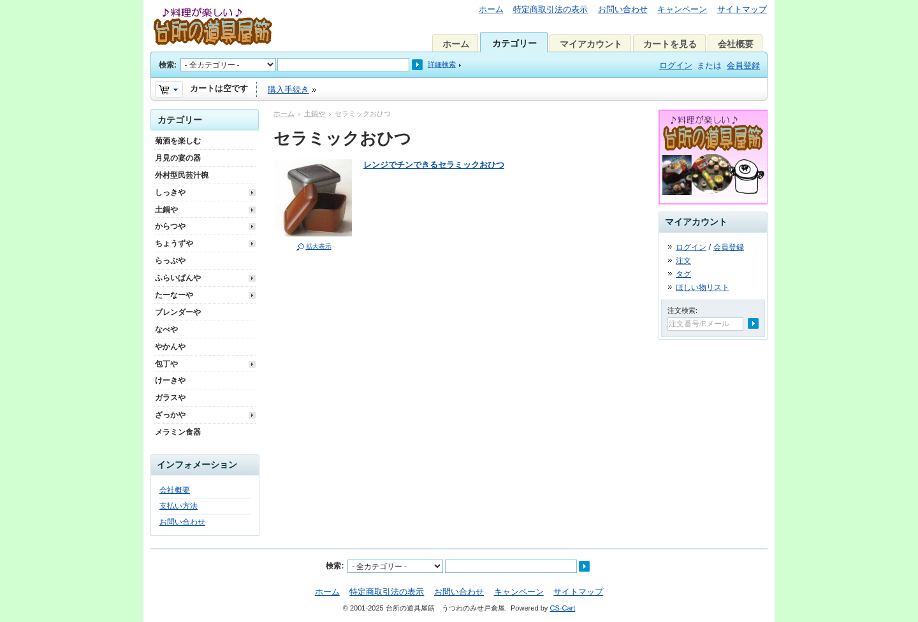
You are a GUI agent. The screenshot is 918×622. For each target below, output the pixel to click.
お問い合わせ (623, 9)
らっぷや (170, 260)
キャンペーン (682, 9)
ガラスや (170, 397)
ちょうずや (174, 243)
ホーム (491, 9)
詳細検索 (442, 64)
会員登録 (743, 65)
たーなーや (174, 295)
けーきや (170, 380)
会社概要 (736, 44)
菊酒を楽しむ (178, 140)
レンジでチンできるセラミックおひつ (433, 165)
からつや (170, 226)
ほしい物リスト (702, 287)
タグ (683, 274)
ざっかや (170, 414)
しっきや (170, 192)
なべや (166, 329)
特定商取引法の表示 (550, 9)
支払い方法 (178, 506)
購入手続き (288, 89)
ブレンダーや (178, 312)
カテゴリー (514, 43)
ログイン (675, 65)
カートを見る (670, 44)
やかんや (170, 346)
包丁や (166, 363)
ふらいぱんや (178, 277)
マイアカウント (591, 44)
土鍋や (314, 113)
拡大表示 (319, 246)
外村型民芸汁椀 (181, 175)
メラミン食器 (178, 432)
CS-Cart (562, 608)
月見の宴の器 (178, 158)
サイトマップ (742, 9)
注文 (683, 260)
